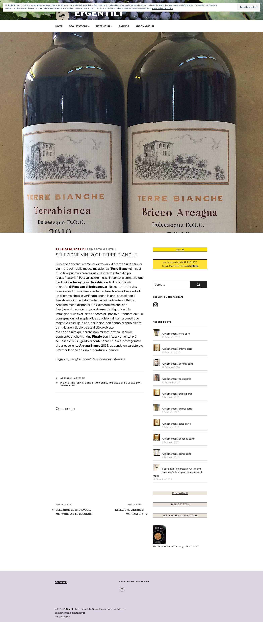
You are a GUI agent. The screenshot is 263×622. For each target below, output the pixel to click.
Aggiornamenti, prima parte (176, 453)
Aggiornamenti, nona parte (176, 333)
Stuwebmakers (100, 609)
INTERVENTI (104, 26)
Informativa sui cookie (162, 8)
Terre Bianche (121, 268)
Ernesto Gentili (102, 249)
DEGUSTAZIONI (79, 26)
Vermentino (68, 385)
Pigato (65, 383)
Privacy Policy (62, 616)
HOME (59, 26)
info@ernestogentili (74, 612)
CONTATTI (61, 582)
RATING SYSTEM (180, 504)
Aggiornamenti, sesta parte (176, 378)
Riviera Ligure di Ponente (89, 383)
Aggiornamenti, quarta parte (177, 408)
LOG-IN (180, 249)
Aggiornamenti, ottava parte (177, 348)
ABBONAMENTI (144, 26)
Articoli (66, 378)
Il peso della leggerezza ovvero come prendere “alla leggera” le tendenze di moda (177, 472)
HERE (194, 265)
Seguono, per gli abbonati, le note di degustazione (90, 359)
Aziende (79, 378)
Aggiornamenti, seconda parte (178, 438)
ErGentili (68, 609)
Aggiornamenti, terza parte (176, 423)
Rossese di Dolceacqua (125, 383)
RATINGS (124, 26)
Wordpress (119, 609)
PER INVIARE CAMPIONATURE (180, 515)
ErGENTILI (99, 13)
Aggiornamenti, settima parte (177, 363)
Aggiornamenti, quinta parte (177, 393)
